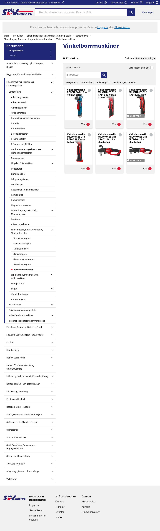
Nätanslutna (15, 304)
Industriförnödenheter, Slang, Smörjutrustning (20, 367)
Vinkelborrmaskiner (65, 39)
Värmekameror (18, 299)
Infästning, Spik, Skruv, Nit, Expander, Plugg (27, 376)
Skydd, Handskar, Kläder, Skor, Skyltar (24, 414)
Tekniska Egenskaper (123, 82)
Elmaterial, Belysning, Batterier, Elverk (24, 327)
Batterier (15, 123)
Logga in (34, 505)
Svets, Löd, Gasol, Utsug (18, 456)
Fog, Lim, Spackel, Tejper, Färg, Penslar (24, 334)
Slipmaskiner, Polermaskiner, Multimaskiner (24, 276)
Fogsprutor (16, 169)
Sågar (14, 288)
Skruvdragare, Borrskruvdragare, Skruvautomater (28, 39)
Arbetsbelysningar (20, 97)
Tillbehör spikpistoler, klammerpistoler (27, 321)
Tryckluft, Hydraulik (15, 463)
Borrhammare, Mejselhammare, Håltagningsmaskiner (26, 151)
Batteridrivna (82, 36)
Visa (85, 124)
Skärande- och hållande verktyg (21, 422)
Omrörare (15, 219)
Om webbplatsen (91, 512)
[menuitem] (149, 12)
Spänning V (102, 82)
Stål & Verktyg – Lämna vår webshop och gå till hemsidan (34, 2)
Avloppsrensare (18, 113)
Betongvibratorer (19, 134)
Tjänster (60, 507)
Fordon (9, 342)
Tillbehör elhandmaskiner (21, 315)
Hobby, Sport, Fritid (15, 357)
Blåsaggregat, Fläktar (21, 144)
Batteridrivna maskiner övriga (25, 118)
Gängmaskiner (18, 174)
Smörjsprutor (17, 283)
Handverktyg (12, 350)
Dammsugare (17, 158)
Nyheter (59, 512)
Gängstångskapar (20, 179)
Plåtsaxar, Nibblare (20, 224)
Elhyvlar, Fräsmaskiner (22, 163)
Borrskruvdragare (22, 238)
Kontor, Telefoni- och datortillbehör (23, 384)
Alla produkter (16, 50)
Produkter (18, 36)
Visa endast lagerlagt (141, 67)
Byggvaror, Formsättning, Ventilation (24, 74)
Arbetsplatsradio (19, 102)
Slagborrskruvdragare (24, 259)
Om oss (101, 2)
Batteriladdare (18, 128)
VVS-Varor (11, 479)
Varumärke (86, 82)
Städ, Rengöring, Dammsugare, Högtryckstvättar (21, 447)
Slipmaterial (12, 430)
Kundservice (88, 501)
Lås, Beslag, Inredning (17, 391)
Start (6, 36)
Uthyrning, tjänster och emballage (22, 471)
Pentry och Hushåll (15, 399)
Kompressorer (18, 200)
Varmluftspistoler (19, 294)
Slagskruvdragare (22, 264)
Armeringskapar (19, 107)
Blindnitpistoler (18, 139)
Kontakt (136, 2)
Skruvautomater (21, 248)
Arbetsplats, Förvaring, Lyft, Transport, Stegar (25, 65)
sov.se (58, 517)
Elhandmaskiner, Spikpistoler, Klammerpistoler (49, 36)
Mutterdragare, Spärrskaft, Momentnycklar (24, 212)
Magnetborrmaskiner (21, 205)
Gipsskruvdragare (22, 243)
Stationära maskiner (16, 437)
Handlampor (17, 184)
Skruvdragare (20, 254)
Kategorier (71, 82)
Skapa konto (36, 510)
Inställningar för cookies (37, 517)
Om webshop (118, 2)
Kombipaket (17, 195)
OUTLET (13, 55)
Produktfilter (72, 68)
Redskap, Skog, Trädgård (18, 407)
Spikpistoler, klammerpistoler (22, 310)
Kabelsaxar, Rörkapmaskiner (25, 189)
